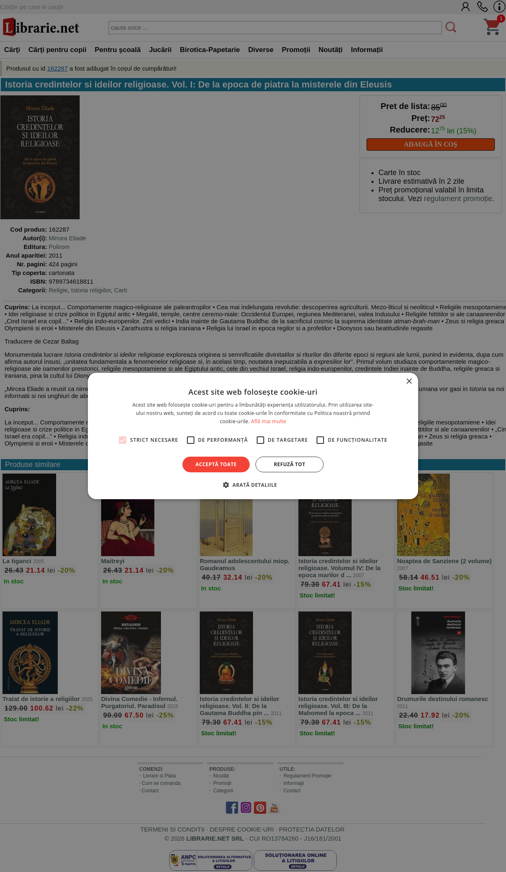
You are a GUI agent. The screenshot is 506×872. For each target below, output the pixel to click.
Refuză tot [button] (289, 464)
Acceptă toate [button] (216, 464)
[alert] (253, 436)
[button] (253, 485)
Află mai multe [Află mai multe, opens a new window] (268, 421)
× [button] (409, 382)
